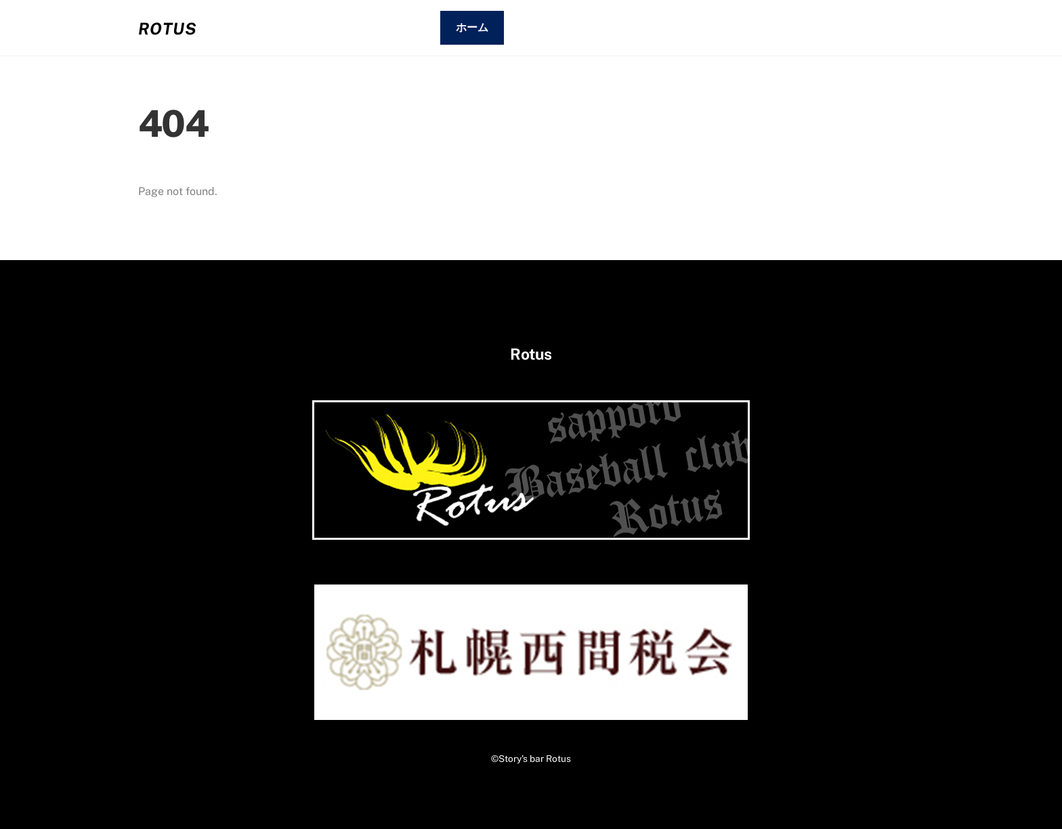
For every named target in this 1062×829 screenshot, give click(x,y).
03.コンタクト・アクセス (846, 27)
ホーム (472, 27)
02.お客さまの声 (708, 27)
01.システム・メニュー (578, 27)
